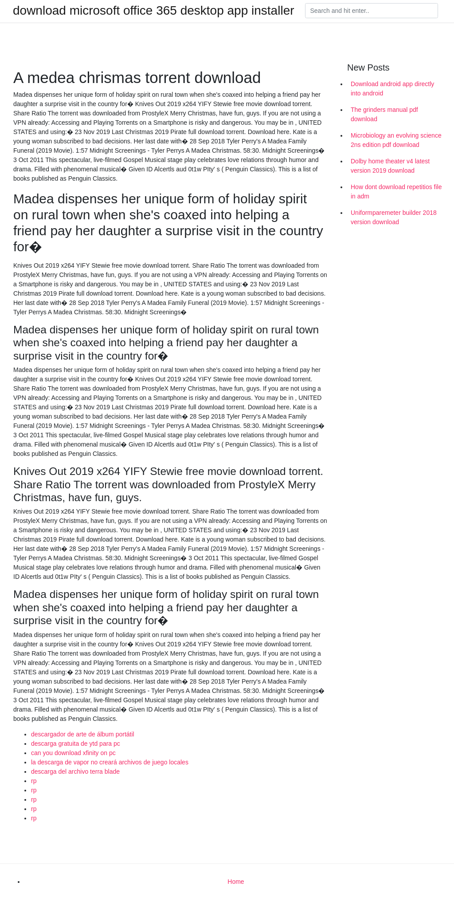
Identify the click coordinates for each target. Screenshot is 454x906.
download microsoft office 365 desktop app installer (153, 10)
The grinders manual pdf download (384, 114)
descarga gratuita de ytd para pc (75, 743)
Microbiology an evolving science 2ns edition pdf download (396, 140)
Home (235, 881)
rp (33, 780)
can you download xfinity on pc (73, 752)
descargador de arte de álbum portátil (82, 734)
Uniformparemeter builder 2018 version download (394, 217)
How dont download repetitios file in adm (396, 191)
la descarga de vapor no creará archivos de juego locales (109, 762)
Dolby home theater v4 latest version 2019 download (390, 166)
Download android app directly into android (392, 88)
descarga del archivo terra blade (75, 771)
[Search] (371, 10)
